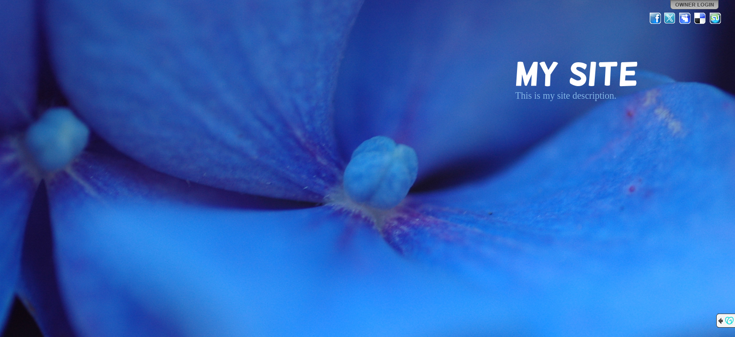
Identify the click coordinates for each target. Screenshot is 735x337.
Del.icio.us (700, 18)
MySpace (685, 18)
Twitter (670, 18)
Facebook (655, 18)
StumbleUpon (715, 18)
